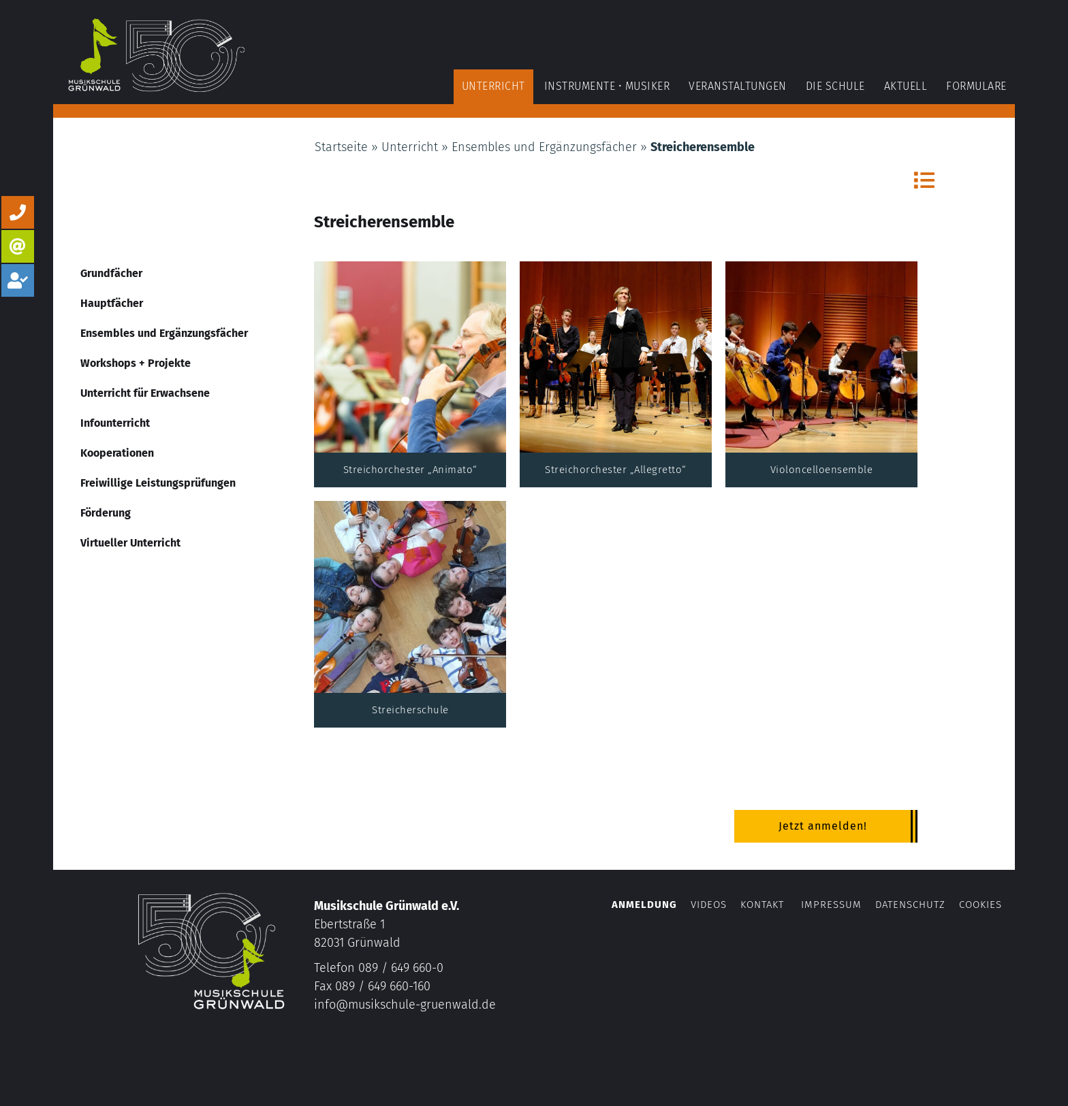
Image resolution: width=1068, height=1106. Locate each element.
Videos (710, 904)
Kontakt (762, 904)
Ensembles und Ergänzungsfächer (544, 147)
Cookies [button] (980, 904)
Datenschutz (910, 904)
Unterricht (409, 147)
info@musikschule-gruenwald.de (405, 1004)
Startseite (341, 147)
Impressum (831, 904)
